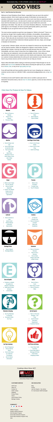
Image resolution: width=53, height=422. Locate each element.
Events (33, 387)
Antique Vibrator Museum (16, 411)
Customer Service (34, 324)
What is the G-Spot (9, 183)
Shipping (14, 392)
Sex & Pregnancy (9, 347)
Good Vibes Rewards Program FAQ (19, 416)
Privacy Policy (15, 394)
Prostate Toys (34, 186)
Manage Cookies (16, 399)
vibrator (6, 66)
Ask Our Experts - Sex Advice (38, 389)
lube (10, 66)
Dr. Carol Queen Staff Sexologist (39, 390)
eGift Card (14, 385)
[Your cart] (50, 7)
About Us (14, 387)
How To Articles (27, 80)
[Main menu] (2, 7)
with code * (26, 2)
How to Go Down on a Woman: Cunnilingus (9, 353)
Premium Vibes (9, 120)
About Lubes (9, 221)
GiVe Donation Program (16, 413)
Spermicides (9, 226)
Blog (32, 385)
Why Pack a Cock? (34, 285)
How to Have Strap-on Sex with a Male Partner (34, 257)
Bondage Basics (9, 251)
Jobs (11, 418)
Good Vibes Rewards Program (17, 414)
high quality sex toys (25, 66)
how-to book (11, 64)
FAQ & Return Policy (17, 397)
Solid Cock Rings (35, 149)
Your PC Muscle (9, 184)
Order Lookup (15, 390)
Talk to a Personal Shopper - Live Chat (34, 315)
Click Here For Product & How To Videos (16, 90)
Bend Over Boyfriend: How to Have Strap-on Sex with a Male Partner (9, 156)
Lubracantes (9, 290)
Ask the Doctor (34, 319)
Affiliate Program (14, 409)
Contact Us (14, 389)
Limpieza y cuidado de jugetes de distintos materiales (9, 284)
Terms (13, 395)
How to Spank (9, 249)
